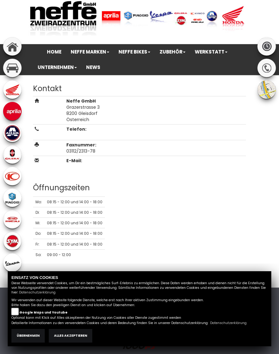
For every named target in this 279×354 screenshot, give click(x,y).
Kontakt (220, 41)
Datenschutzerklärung (37, 292)
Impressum (181, 41)
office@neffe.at (86, 167)
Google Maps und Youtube (43, 312)
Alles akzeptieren (70, 335)
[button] (90, 52)
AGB (202, 41)
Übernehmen (28, 335)
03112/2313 (78, 135)
